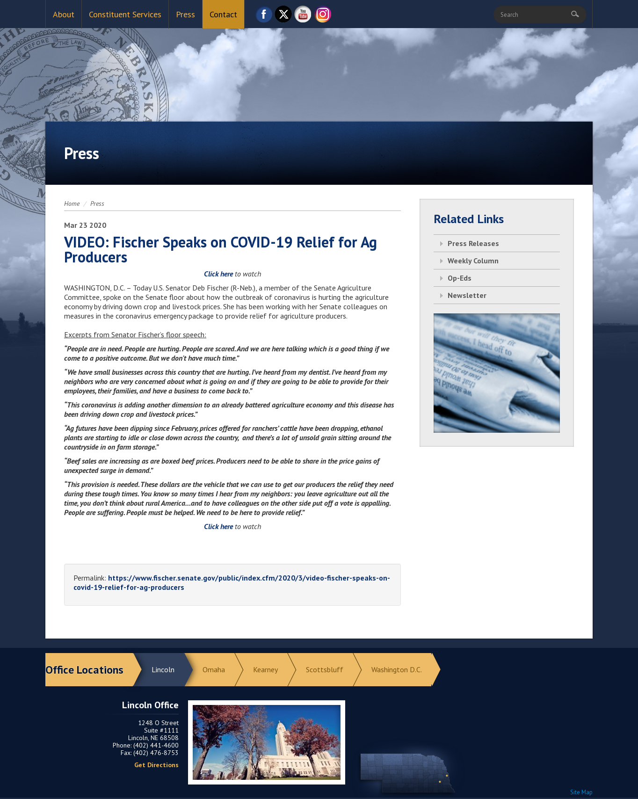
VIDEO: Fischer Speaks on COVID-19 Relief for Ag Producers (220, 249)
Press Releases (473, 243)
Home (72, 203)
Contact (223, 14)
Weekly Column (473, 260)
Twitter (283, 16)
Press (185, 14)
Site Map (581, 792)
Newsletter (467, 295)
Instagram (323, 16)
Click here (218, 273)
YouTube (303, 16)
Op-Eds (459, 278)
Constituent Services (125, 14)
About (63, 14)
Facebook (264, 16)
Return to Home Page (319, 66)
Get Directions (156, 765)
